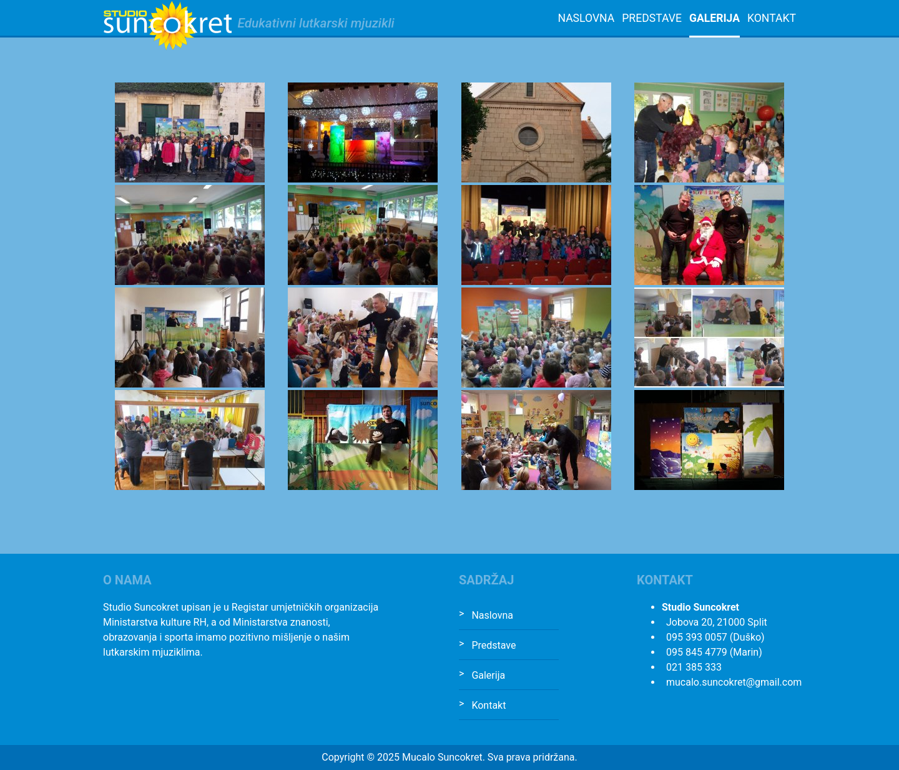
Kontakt (771, 18)
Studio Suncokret (168, 26)
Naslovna (586, 18)
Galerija (714, 18)
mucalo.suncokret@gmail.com (734, 682)
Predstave (652, 18)
